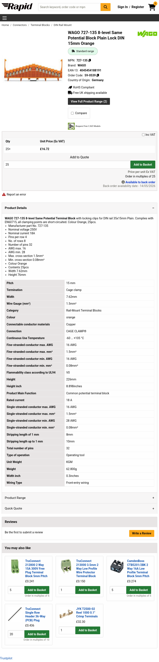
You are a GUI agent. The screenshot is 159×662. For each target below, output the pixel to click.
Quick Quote (13, 508)
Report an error (14, 194)
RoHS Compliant (81, 87)
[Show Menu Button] (4, 18)
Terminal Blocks (41, 25)
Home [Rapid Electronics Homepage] (6, 25)
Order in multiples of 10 (36, 640)
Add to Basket (143, 164)
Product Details (16, 208)
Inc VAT (148, 134)
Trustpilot (6, 658)
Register (137, 7)
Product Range (15, 498)
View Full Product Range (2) (89, 101)
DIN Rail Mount (63, 25)
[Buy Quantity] (67, 164)
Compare (79, 113)
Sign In (123, 7)
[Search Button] (106, 7)
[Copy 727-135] (89, 60)
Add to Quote (79, 157)
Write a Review (141, 533)
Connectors (20, 25)
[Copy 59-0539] (97, 75)
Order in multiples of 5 (37, 595)
